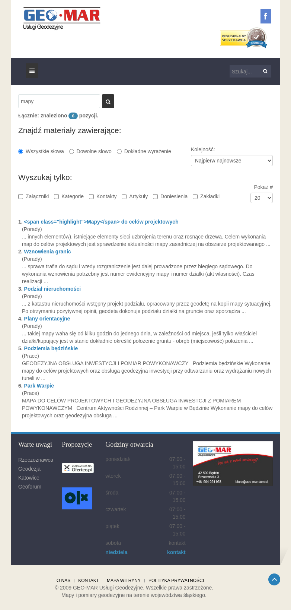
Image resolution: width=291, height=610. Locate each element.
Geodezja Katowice (29, 473)
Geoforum (29, 487)
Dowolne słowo (90, 151)
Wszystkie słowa (41, 151)
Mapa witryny (124, 580)
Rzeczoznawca (35, 460)
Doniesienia (170, 196)
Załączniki (33, 196)
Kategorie (69, 196)
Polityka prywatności (176, 580)
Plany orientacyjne (47, 319)
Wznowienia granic (47, 252)
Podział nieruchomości (52, 289)
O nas (63, 580)
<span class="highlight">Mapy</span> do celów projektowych (101, 222)
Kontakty (102, 196)
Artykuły (135, 196)
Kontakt (88, 580)
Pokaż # (263, 187)
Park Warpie (39, 386)
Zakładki (206, 196)
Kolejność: (203, 149)
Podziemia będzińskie (51, 348)
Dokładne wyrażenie (144, 151)
